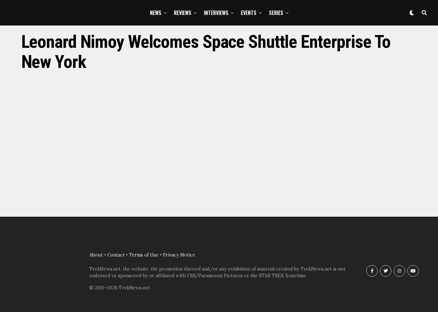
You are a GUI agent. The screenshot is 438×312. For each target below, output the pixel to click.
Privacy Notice (179, 255)
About (96, 255)
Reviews (182, 13)
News (155, 13)
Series (276, 13)
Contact (116, 255)
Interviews (216, 13)
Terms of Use (144, 255)
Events (248, 13)
